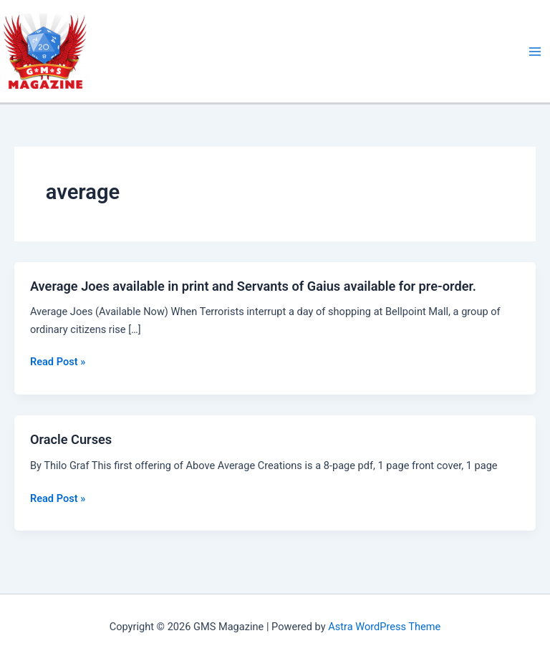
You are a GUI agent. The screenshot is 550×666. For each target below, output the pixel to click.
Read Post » (57, 361)
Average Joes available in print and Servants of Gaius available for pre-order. (253, 286)
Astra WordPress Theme (384, 626)
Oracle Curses (71, 439)
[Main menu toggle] (535, 52)
